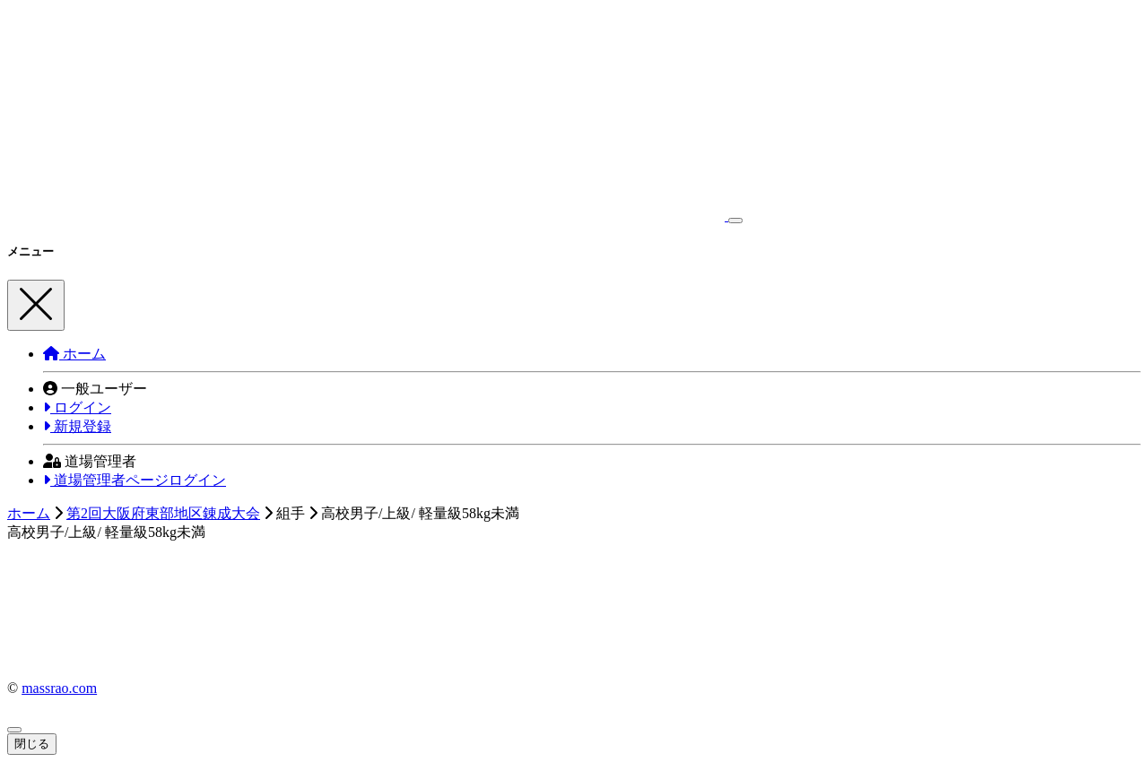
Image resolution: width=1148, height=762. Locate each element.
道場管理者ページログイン (134, 480)
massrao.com (59, 688)
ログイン (77, 407)
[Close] (36, 305)
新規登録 (77, 426)
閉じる (31, 743)
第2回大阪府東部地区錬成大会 (163, 513)
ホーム (74, 353)
